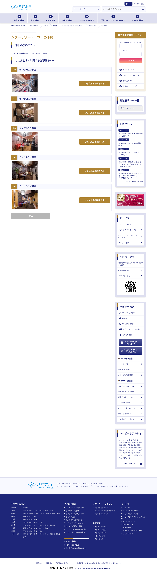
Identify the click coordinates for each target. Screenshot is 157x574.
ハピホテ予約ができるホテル (128, 343)
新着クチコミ (98, 539)
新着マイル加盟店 (99, 530)
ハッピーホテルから (131, 433)
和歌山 (52, 525)
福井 (35, 519)
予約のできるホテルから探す (113, 18)
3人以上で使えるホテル (130, 408)
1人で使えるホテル (130, 403)
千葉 (42, 513)
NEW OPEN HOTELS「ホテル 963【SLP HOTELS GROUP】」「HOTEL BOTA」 (130, 174)
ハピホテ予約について (129, 514)
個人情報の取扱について (65, 563)
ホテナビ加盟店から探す (73, 526)
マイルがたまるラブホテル (74, 523)
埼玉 (37, 513)
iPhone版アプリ (130, 270)
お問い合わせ (116, 563)
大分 (46, 534)
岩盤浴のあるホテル (130, 397)
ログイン (130, 60)
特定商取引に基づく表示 (86, 563)
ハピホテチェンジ (128, 521)
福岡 (24, 534)
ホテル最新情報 (99, 536)
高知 (40, 531)
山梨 (30, 516)
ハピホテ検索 (127, 306)
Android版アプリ (130, 276)
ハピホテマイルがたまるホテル (129, 351)
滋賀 (40, 525)
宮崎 (51, 534)
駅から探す (35, 18)
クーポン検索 (130, 364)
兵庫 (30, 525)
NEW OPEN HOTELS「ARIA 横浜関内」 (129, 142)
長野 (35, 516)
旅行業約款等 (103, 563)
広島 (30, 528)
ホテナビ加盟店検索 (130, 375)
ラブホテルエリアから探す (130, 329)
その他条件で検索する (130, 419)
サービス (124, 218)
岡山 (24, 528)
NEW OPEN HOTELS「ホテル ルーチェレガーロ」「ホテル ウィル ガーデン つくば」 (130, 162)
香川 (24, 531)
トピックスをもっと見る (134, 181)
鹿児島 (58, 534)
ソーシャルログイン (130, 70)
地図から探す (67, 18)
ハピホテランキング (130, 224)
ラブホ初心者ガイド (100, 508)
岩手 (40, 510)
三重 (40, 522)
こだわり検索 (125, 335)
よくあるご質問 (130, 243)
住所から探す (19, 18)
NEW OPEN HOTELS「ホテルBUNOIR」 (128, 152)
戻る (22, 216)
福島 (51, 510)
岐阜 (30, 522)
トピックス (126, 123)
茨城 (53, 513)
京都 (35, 525)
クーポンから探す (86, 18)
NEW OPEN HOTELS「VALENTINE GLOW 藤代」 (130, 133)
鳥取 (35, 528)
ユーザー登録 (138, 4)
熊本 (40, 534)
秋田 (30, 510)
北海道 (25, 507)
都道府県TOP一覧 (129, 100)
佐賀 (30, 534)
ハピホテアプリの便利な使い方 (104, 511)
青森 (24, 510)
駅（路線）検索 (126, 324)
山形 (35, 510)
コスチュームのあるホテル (130, 386)
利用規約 (49, 563)
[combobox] (121, 9)
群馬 (58, 513)
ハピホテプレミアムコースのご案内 (130, 236)
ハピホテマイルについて (130, 230)
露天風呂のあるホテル (130, 392)
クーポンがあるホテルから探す (75, 529)
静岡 (35, 522)
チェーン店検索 (130, 370)
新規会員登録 (128, 81)
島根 (40, 528)
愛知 (24, 522)
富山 (30, 519)
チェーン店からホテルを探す (74, 532)
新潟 (24, 516)
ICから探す (50, 18)
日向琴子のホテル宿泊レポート (75, 548)
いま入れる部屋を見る (95, 83)
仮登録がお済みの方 (130, 86)
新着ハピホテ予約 (99, 533)
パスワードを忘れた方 (131, 75)
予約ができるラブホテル (73, 520)
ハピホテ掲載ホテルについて (131, 531)
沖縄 (24, 537)
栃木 (47, 513)
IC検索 (123, 318)
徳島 (30, 531)
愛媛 (35, 531)
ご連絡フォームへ (129, 464)
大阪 (24, 525)
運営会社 (39, 563)
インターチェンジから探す (74, 508)
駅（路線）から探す (71, 511)
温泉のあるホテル (130, 414)
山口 (46, 528)
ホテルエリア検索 (127, 313)
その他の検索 (137, 18)
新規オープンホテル (100, 527)
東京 (24, 513)
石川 (24, 519)
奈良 (46, 525)
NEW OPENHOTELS (71, 545)
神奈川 (31, 513)
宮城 (46, 510)
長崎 (35, 534)
